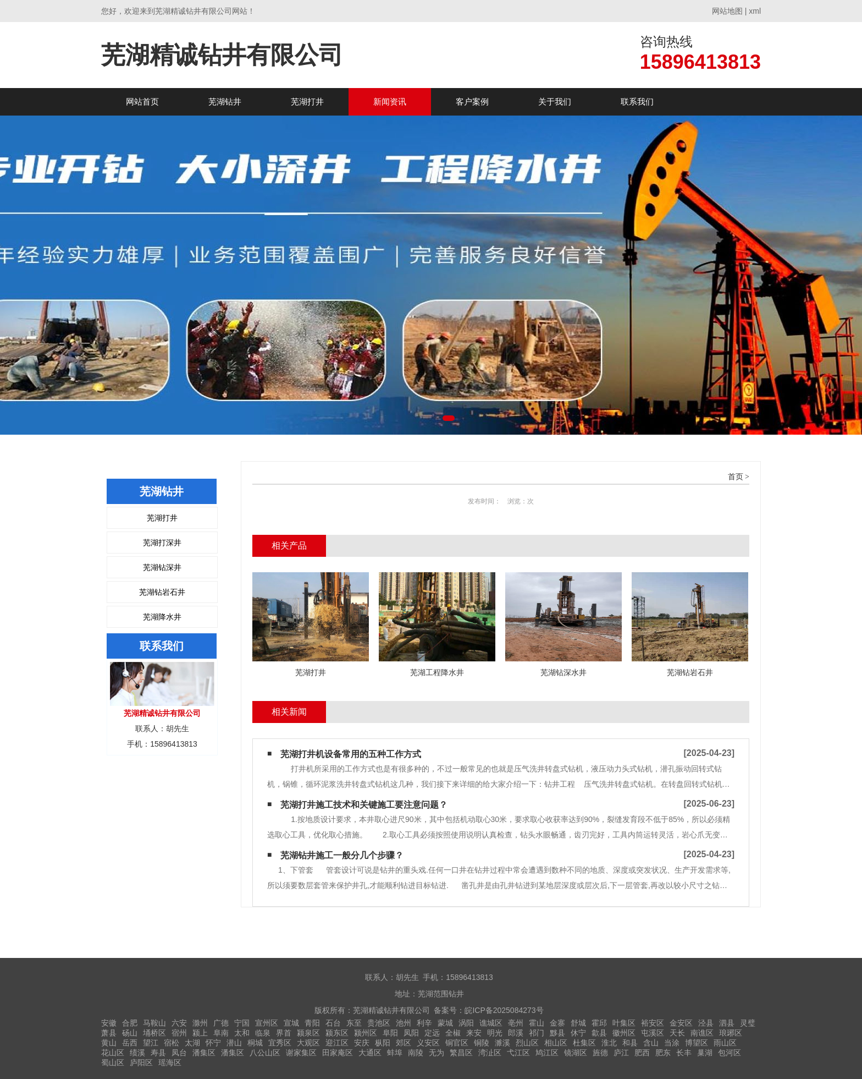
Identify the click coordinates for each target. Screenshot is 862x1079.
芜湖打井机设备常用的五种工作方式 (350, 754)
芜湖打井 (307, 101)
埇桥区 (154, 1032)
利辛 (424, 1022)
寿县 (158, 1052)
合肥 (129, 1022)
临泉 (262, 1032)
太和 (242, 1032)
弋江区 (518, 1052)
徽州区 (624, 1032)
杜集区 (584, 1042)
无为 (436, 1052)
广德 (221, 1022)
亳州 (515, 1022)
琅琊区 (730, 1032)
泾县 (706, 1022)
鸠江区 (547, 1052)
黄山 (109, 1042)
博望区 (696, 1042)
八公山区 (265, 1052)
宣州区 (266, 1022)
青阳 (312, 1022)
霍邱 (599, 1022)
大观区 (308, 1042)
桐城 (255, 1042)
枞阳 (382, 1042)
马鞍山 (154, 1022)
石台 (333, 1022)
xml (755, 11)
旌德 (600, 1052)
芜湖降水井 (162, 616)
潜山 (234, 1042)
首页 (735, 477)
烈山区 (527, 1042)
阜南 (221, 1032)
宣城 (291, 1022)
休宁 (578, 1032)
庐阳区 (141, 1062)
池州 (403, 1022)
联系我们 (637, 101)
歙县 (599, 1032)
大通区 (370, 1052)
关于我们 (554, 101)
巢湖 (704, 1052)
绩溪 (137, 1052)
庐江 (621, 1052)
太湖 (192, 1042)
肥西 (642, 1052)
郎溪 (515, 1032)
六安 (179, 1022)
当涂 (671, 1042)
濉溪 (502, 1042)
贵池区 (378, 1022)
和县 (630, 1042)
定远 (432, 1032)
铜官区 (456, 1042)
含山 (651, 1042)
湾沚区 (489, 1052)
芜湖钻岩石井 (162, 592)
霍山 (536, 1022)
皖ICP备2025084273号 (504, 1010)
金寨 (557, 1022)
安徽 (109, 1022)
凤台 (179, 1052)
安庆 (361, 1042)
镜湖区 (575, 1052)
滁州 (200, 1022)
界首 (283, 1032)
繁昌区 (461, 1052)
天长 (677, 1032)
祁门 (536, 1032)
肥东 (663, 1052)
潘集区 (204, 1052)
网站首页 (142, 101)
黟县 (557, 1032)
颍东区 (337, 1032)
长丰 (684, 1052)
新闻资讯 (389, 101)
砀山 (129, 1032)
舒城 (578, 1022)
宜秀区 (279, 1042)
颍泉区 (308, 1032)
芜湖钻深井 (162, 567)
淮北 (609, 1042)
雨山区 (725, 1042)
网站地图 (727, 11)
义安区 (428, 1042)
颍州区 (365, 1032)
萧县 (109, 1032)
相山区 (555, 1042)
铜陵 (481, 1042)
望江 (150, 1042)
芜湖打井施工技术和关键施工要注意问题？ (363, 804)
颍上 (200, 1032)
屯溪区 (652, 1032)
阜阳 (390, 1032)
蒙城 (445, 1022)
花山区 (112, 1052)
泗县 (726, 1022)
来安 (474, 1032)
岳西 (129, 1042)
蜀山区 (112, 1062)
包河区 (729, 1052)
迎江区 (337, 1042)
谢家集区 (301, 1052)
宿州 (179, 1032)
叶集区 (624, 1022)
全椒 (453, 1032)
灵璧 (747, 1022)
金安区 (681, 1022)
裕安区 (652, 1022)
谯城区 (490, 1022)
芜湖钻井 (224, 101)
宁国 (242, 1022)
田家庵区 (337, 1052)
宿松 (171, 1042)
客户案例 (472, 101)
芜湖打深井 (162, 542)
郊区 (403, 1042)
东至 (354, 1022)
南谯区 (702, 1032)
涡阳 (466, 1022)
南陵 (415, 1052)
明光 (494, 1032)
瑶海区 (169, 1062)
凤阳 (411, 1032)
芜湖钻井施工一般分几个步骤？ (342, 855)
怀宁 (213, 1042)
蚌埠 (394, 1052)
